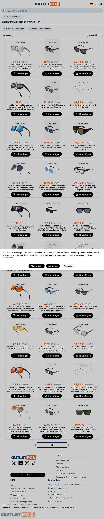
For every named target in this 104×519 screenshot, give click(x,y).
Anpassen (68, 266)
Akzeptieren (36, 266)
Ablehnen (53, 266)
